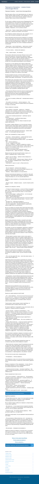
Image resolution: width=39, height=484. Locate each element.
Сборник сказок (8, 453)
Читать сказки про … (19, 442)
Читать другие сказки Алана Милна (19, 438)
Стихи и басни (8, 465)
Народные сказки (8, 456)
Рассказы (7, 462)
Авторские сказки (8, 454)
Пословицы (7, 469)
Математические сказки (9, 461)
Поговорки (7, 470)
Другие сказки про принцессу (19, 440)
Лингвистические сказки (9, 459)
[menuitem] (16, 1)
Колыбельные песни (9, 472)
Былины (6, 467)
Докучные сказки (8, 458)
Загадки (6, 464)
